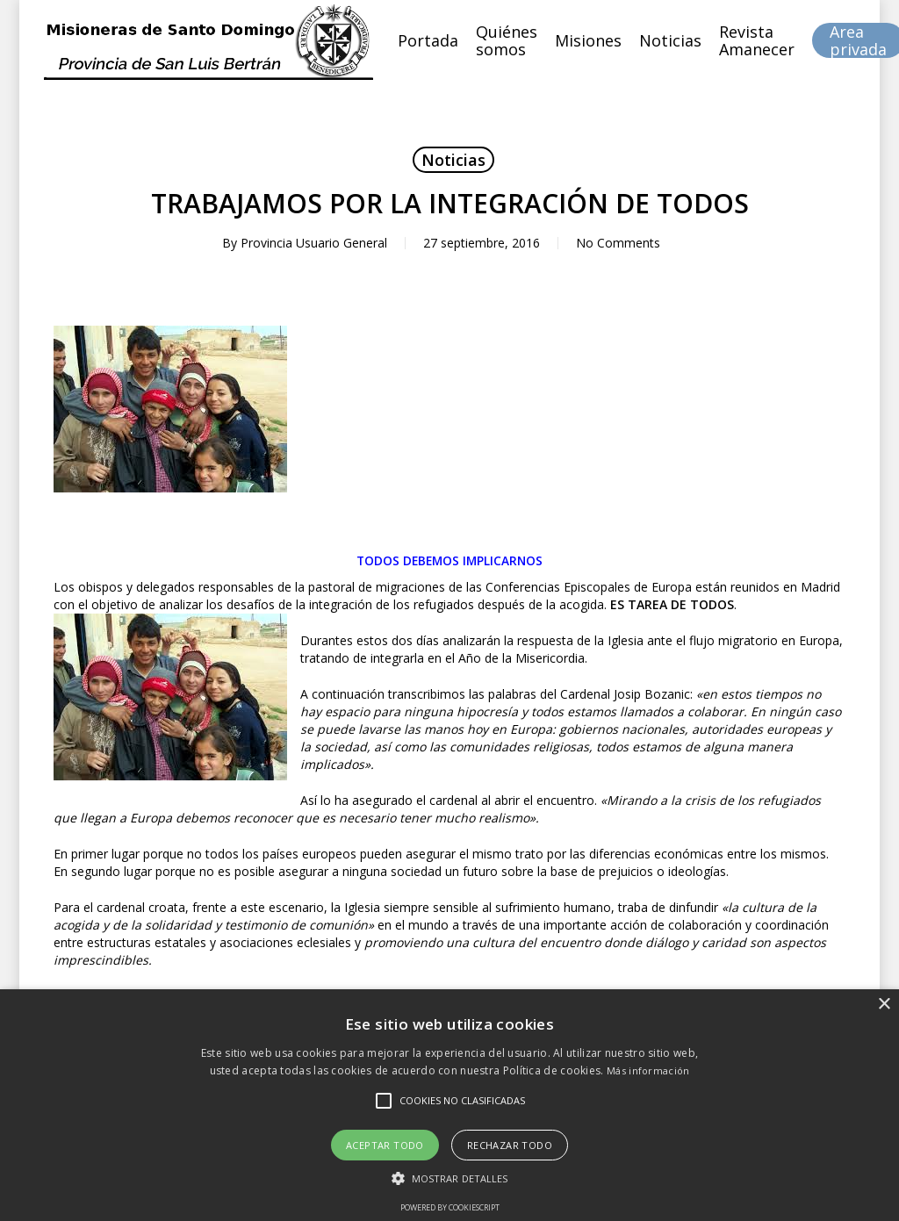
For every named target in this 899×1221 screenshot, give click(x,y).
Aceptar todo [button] (385, 1145)
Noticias (453, 159)
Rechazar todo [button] (509, 1145)
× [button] (883, 1004)
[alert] (449, 1105)
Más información (648, 1070)
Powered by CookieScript (450, 1207)
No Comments (618, 242)
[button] (450, 1178)
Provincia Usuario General (314, 242)
